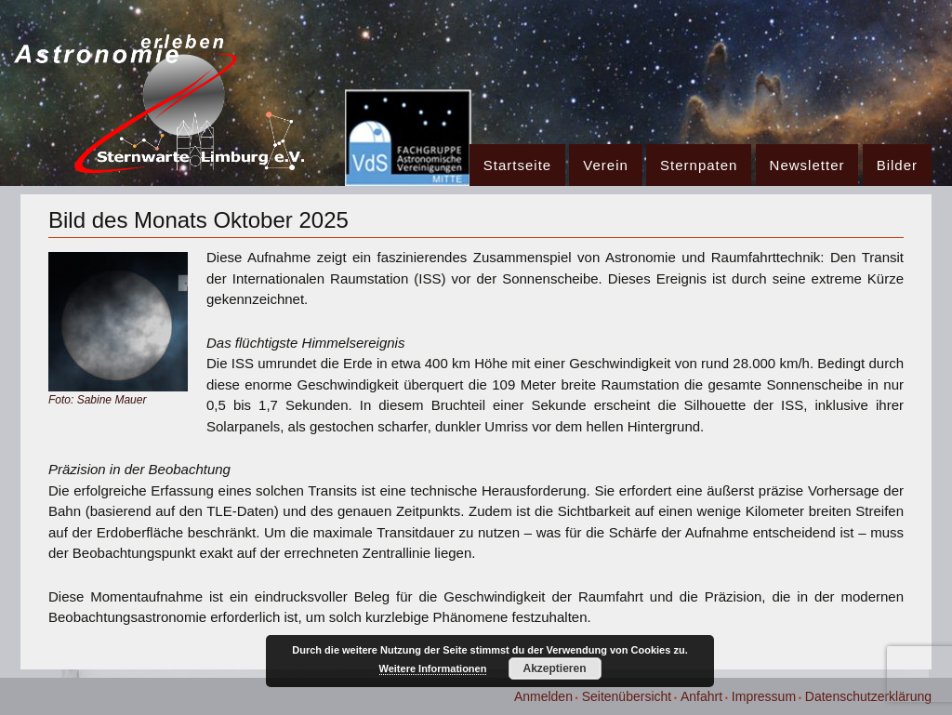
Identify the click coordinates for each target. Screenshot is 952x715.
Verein (605, 165)
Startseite (517, 165)
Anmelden (543, 696)
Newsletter (807, 165)
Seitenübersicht (627, 696)
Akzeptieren (554, 668)
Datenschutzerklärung (868, 696)
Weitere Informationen (433, 668)
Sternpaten (698, 165)
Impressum (764, 696)
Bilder (897, 165)
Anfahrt (701, 696)
